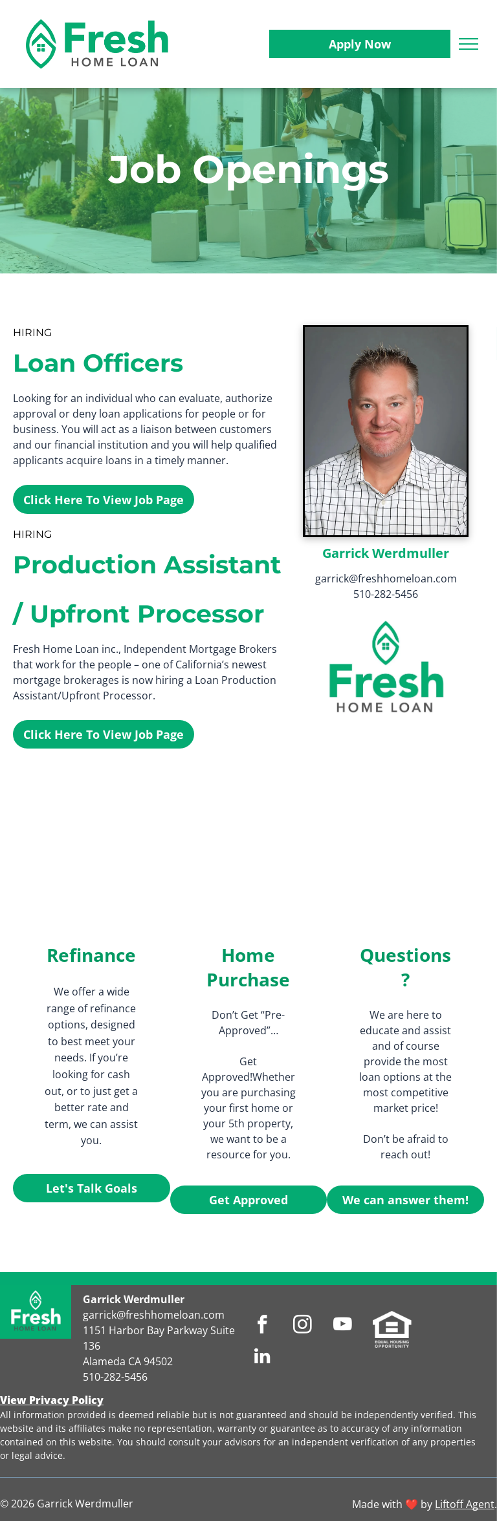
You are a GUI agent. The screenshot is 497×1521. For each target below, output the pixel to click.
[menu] (468, 44)
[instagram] (302, 1326)
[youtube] (343, 1326)
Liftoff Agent (464, 1504)
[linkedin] (262, 1357)
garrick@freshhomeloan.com (386, 578)
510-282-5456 (385, 594)
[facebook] (262, 1326)
